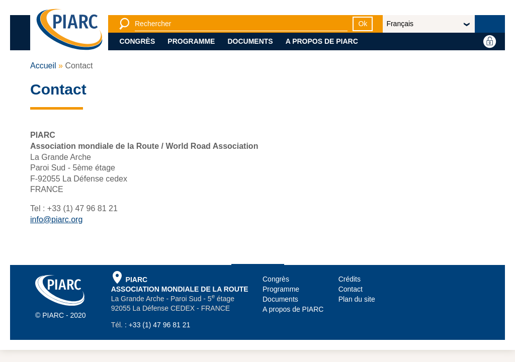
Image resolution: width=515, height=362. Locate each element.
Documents (250, 41)
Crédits (349, 279)
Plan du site (356, 299)
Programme (191, 41)
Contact (350, 289)
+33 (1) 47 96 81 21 (160, 325)
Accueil (43, 65)
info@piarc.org (56, 219)
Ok (362, 24)
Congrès (137, 41)
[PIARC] (69, 30)
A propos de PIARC (322, 41)
